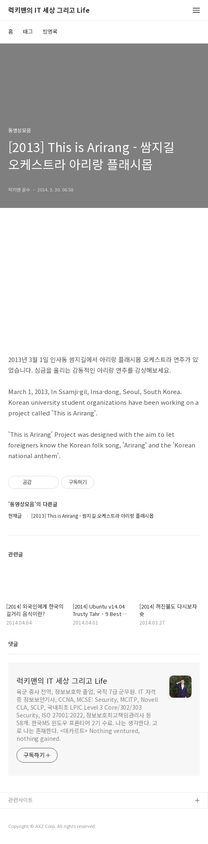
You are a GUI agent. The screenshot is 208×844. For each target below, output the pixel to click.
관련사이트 (20, 800)
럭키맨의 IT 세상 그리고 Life (49, 10)
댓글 (13, 644)
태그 (28, 31)
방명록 (50, 31)
